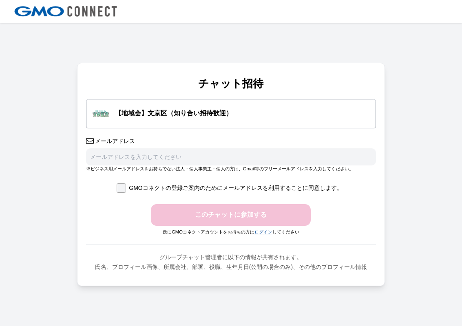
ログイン (263, 231)
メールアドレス (110, 141)
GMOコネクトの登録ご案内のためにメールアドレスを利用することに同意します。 (229, 188)
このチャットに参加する (231, 214)
